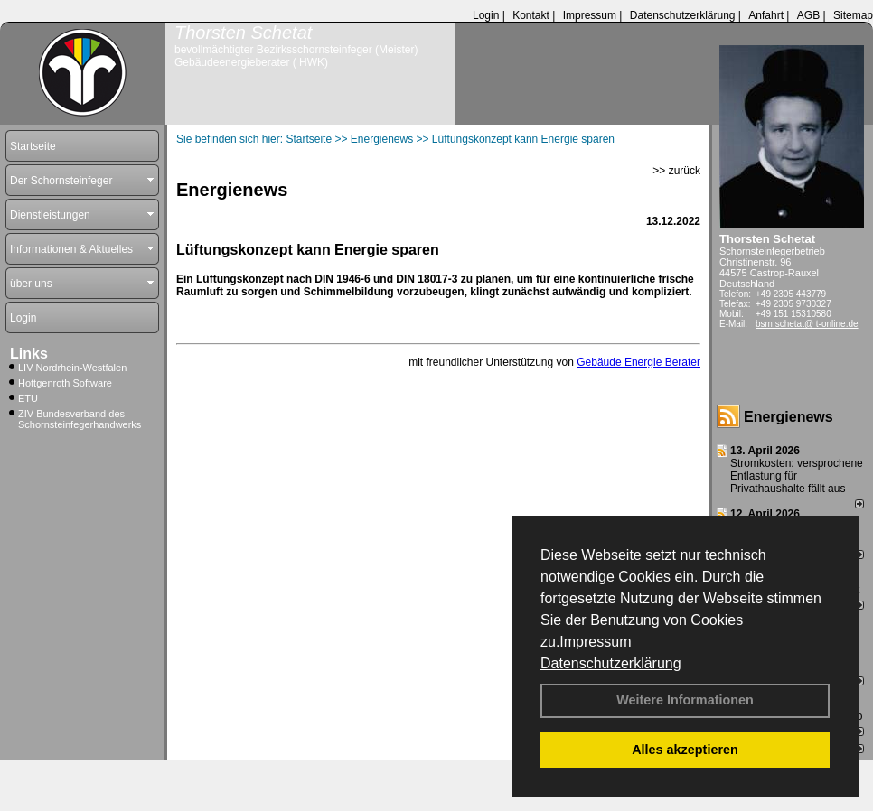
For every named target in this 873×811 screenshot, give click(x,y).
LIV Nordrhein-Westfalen (72, 367)
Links (29, 353)
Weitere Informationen (685, 700)
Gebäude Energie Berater (638, 362)
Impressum (595, 641)
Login (486, 15)
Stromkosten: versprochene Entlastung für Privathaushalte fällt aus (796, 476)
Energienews (788, 416)
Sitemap (853, 15)
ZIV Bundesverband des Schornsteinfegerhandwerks (79, 419)
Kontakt (530, 15)
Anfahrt (766, 15)
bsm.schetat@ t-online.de (807, 324)
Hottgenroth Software (65, 383)
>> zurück (676, 170)
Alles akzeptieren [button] (685, 749)
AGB (808, 15)
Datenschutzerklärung (610, 663)
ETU (28, 398)
